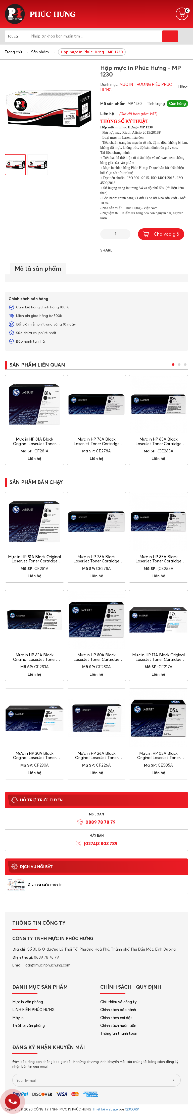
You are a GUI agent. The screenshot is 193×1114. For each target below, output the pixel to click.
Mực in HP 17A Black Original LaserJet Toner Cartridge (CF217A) (158, 659)
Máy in (18, 1017)
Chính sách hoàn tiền (118, 1025)
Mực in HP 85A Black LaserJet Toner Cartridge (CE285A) (158, 443)
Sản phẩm (40, 52)
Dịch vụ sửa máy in (45, 884)
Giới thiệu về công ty (118, 1001)
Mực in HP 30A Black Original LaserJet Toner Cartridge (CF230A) (34, 758)
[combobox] (16, 36)
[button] (173, 364)
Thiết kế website (105, 1109)
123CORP (132, 1109)
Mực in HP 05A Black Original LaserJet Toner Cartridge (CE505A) (158, 758)
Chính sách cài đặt (116, 1017)
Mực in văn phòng (27, 1001)
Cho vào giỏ (161, 234)
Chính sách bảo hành (118, 1009)
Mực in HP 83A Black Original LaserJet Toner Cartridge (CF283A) (34, 659)
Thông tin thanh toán (118, 1033)
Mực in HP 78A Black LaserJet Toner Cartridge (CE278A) (97, 443)
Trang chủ (13, 52)
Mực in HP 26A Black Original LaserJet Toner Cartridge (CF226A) (96, 758)
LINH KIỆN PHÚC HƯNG (33, 1009)
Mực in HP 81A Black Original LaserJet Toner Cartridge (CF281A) (34, 443)
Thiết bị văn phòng (28, 1025)
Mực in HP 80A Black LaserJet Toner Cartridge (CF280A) (96, 659)
